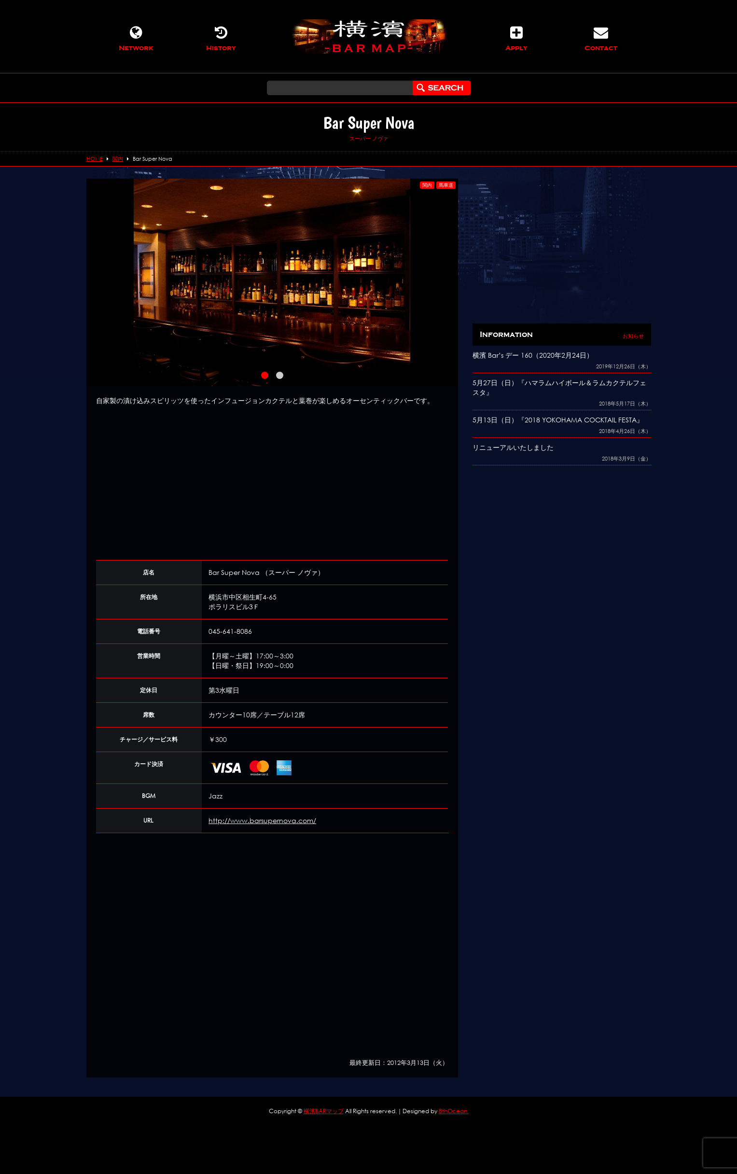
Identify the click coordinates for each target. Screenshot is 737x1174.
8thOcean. (454, 1111)
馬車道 (446, 185)
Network (136, 38)
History (221, 38)
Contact (601, 38)
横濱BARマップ (324, 1111)
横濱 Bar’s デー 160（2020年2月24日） (533, 355)
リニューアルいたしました (513, 447)
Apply (516, 38)
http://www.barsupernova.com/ (262, 820)
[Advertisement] (272, 482)
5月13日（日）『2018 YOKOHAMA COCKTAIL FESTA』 (558, 419)
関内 (427, 185)
